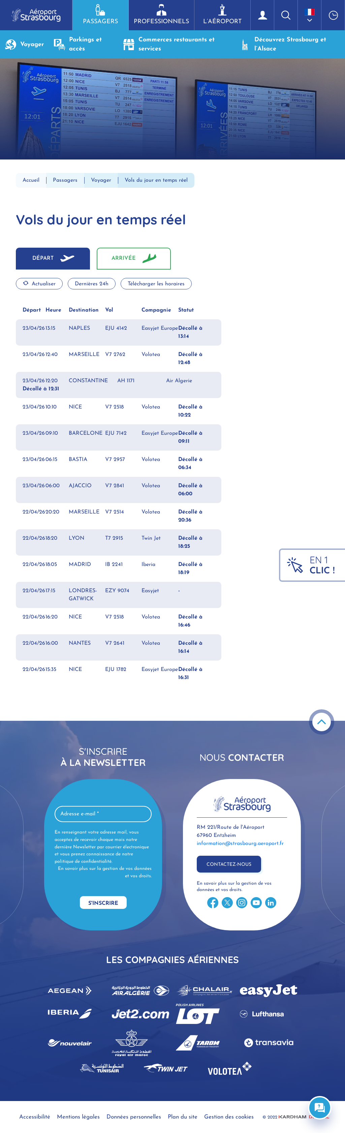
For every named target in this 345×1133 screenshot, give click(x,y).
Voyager (24, 44)
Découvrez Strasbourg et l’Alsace (282, 44)
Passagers (100, 14)
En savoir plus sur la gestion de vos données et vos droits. (105, 872)
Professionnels (161, 14)
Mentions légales (78, 1117)
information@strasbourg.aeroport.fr (240, 843)
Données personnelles (133, 1117)
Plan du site (182, 1117)
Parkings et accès (78, 44)
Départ (43, 258)
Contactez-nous (229, 864)
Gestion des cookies (229, 1117)
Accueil (31, 180)
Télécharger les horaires (156, 284)
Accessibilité (34, 1117)
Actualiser (39, 283)
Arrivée (124, 258)
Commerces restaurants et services (169, 44)
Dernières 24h (91, 284)
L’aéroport (222, 14)
